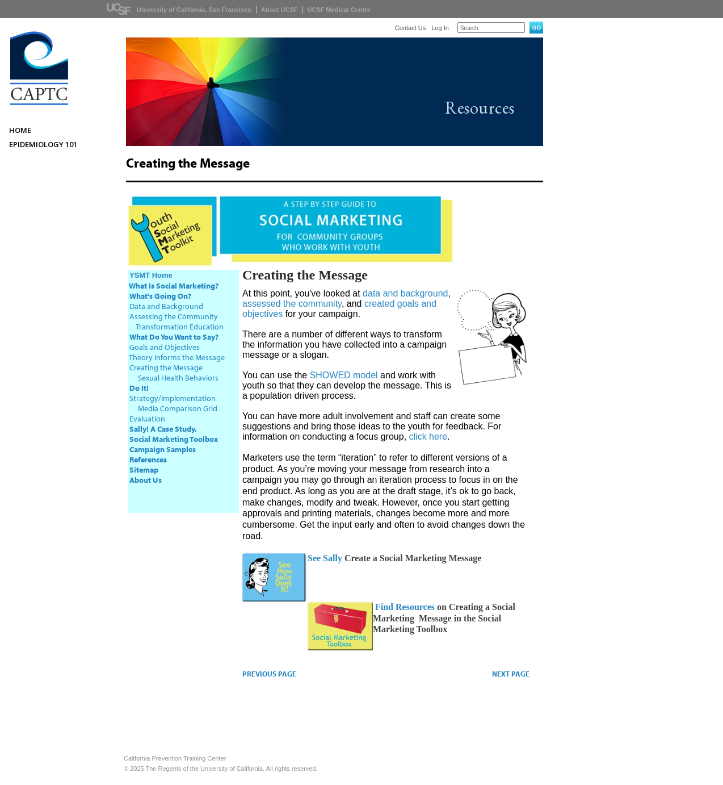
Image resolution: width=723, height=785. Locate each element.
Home (20, 130)
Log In (440, 27)
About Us (145, 480)
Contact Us (410, 27)
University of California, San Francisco (194, 9)
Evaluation (147, 419)
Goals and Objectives (164, 347)
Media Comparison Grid (177, 408)
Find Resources (404, 607)
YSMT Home (151, 275)
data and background (405, 293)
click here (428, 436)
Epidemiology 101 (43, 144)
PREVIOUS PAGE (269, 673)
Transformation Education (179, 326)
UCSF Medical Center (339, 9)
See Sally (325, 558)
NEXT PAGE (510, 673)
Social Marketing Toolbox (173, 439)
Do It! (139, 388)
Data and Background (166, 306)
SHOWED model (344, 375)
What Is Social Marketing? (173, 286)
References (148, 459)
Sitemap (143, 470)
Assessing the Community (173, 316)
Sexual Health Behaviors (178, 378)
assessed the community (292, 303)
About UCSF (279, 9)
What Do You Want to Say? (173, 337)
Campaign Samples (162, 449)
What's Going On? (160, 296)
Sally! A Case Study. (163, 429)
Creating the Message (166, 367)
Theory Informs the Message (177, 357)
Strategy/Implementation (172, 398)
